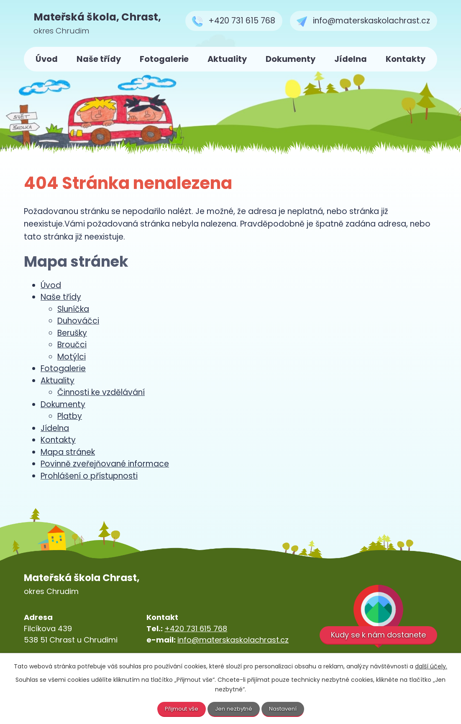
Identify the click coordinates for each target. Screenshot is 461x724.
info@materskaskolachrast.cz (233, 640)
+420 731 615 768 (195, 628)
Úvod (47, 59)
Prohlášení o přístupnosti (89, 476)
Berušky (72, 333)
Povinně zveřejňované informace (105, 463)
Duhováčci (78, 320)
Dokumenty (290, 59)
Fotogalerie (164, 59)
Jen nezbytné (234, 708)
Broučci (72, 344)
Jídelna (350, 59)
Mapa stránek (68, 452)
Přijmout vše (179, 708)
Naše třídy (99, 59)
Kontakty (405, 59)
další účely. (431, 665)
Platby (69, 416)
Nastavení (285, 708)
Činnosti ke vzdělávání (101, 392)
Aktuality (227, 59)
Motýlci (71, 356)
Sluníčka (73, 309)
